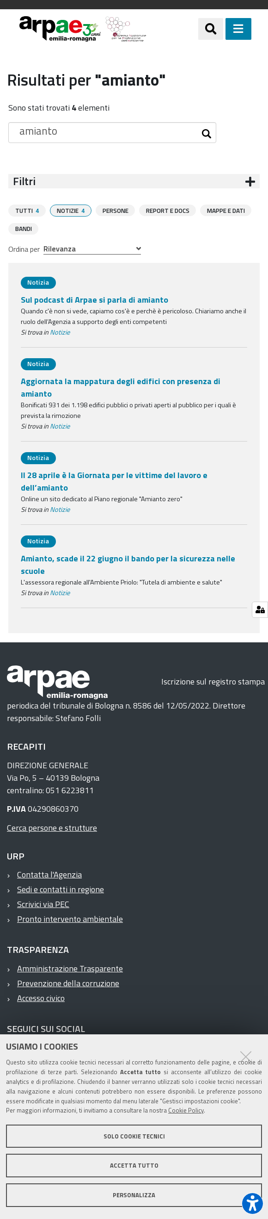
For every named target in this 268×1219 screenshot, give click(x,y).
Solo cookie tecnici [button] (134, 1136)
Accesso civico (41, 997)
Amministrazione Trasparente (70, 968)
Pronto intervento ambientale (70, 918)
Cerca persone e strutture (52, 827)
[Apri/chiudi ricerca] (210, 28)
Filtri (24, 181)
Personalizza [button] (134, 1195)
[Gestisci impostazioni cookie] (260, 610)
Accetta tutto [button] (134, 1165)
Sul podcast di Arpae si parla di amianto (94, 299)
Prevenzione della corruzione (68, 982)
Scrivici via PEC (43, 903)
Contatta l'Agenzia (49, 874)
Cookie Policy (186, 1110)
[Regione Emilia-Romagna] (172, 29)
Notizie (60, 332)
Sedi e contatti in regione (60, 889)
